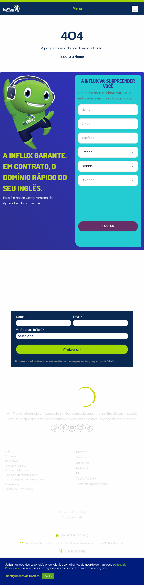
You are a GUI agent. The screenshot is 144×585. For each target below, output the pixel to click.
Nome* (21, 317)
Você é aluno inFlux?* (30, 330)
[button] (135, 9)
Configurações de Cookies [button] (22, 576)
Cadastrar (72, 350)
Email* (77, 317)
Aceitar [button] (48, 576)
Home (79, 57)
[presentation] (108, 205)
